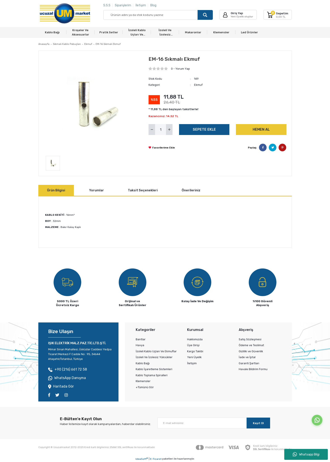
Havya (140, 345)
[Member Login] (225, 14)
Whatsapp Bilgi (306, 454)
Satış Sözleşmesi (250, 339)
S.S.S (106, 5)
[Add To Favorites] (162, 147)
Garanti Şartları (249, 363)
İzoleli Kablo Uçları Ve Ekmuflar (156, 351)
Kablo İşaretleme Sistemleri (154, 369)
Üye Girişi (193, 345)
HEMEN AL (261, 129)
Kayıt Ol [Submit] (258, 423)
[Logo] (64, 13)
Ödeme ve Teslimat (251, 345)
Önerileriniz (191, 190)
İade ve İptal (247, 357)
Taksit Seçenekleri (143, 190)
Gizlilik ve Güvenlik (251, 351)
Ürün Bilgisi (56, 190)
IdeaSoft (141, 459)
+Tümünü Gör (145, 387)
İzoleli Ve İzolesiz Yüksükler (154, 357)
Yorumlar (96, 190)
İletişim (140, 5)
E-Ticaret (156, 458)
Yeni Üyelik (194, 357)
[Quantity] (160, 129)
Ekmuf (198, 84)
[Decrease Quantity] (152, 129)
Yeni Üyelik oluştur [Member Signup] (242, 16)
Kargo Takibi (195, 351)
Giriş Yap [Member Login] (237, 13)
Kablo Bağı (143, 363)
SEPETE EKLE (204, 129)
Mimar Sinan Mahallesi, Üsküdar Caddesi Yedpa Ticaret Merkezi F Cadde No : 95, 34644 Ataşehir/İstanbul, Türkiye (80, 354)
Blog (153, 5)
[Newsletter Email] (213, 423)
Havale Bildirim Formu (253, 369)
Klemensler (143, 381)
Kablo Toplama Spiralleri (152, 375)
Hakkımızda (195, 339)
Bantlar (141, 339)
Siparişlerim (123, 5)
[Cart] (277, 15)
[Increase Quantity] (169, 129)
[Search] (158, 15)
